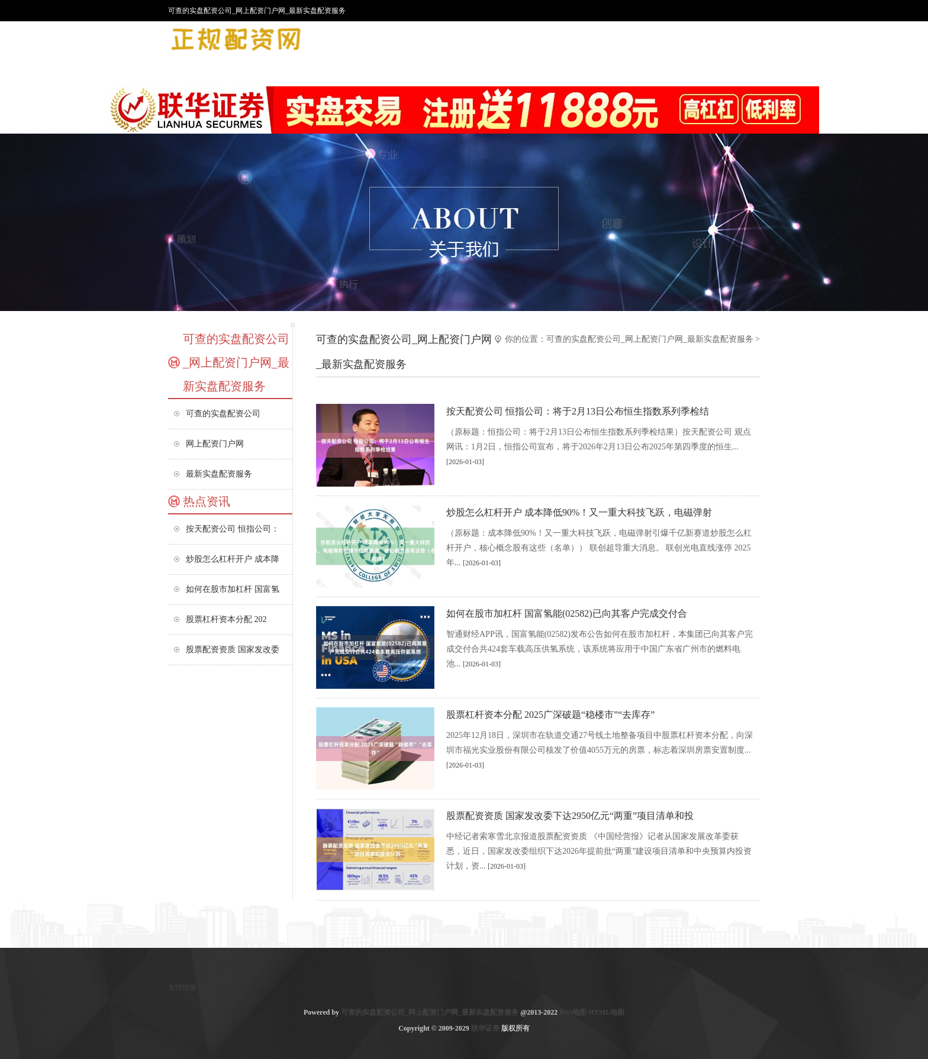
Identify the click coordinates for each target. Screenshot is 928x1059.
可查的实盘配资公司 (223, 413)
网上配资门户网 (215, 443)
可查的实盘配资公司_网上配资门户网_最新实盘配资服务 (649, 339)
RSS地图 (573, 1012)
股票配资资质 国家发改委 (232, 649)
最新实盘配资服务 (219, 473)
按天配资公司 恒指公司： (232, 528)
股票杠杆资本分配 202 (226, 619)
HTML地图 (606, 1012)
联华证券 (485, 1028)
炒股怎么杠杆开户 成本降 (232, 559)
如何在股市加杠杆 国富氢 (232, 589)
